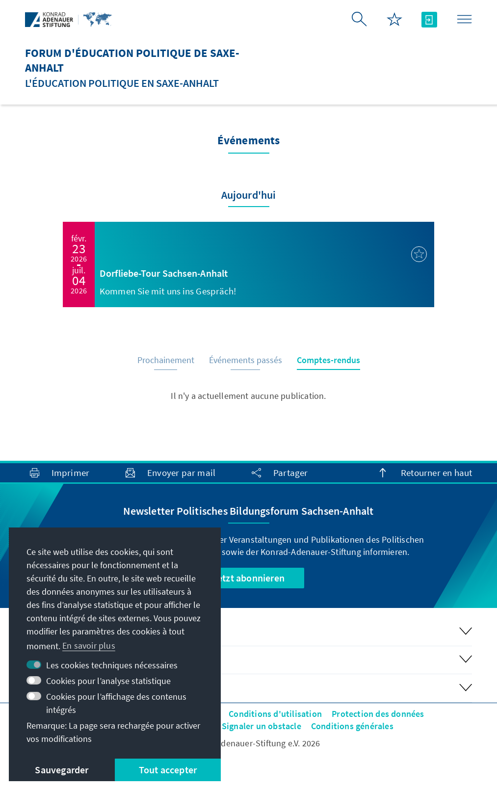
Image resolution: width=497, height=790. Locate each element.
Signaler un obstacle (261, 726)
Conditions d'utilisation (275, 713)
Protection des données (378, 713)
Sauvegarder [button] (61, 770)
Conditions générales (352, 726)
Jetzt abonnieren (248, 578)
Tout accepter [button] (168, 770)
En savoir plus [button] (88, 645)
